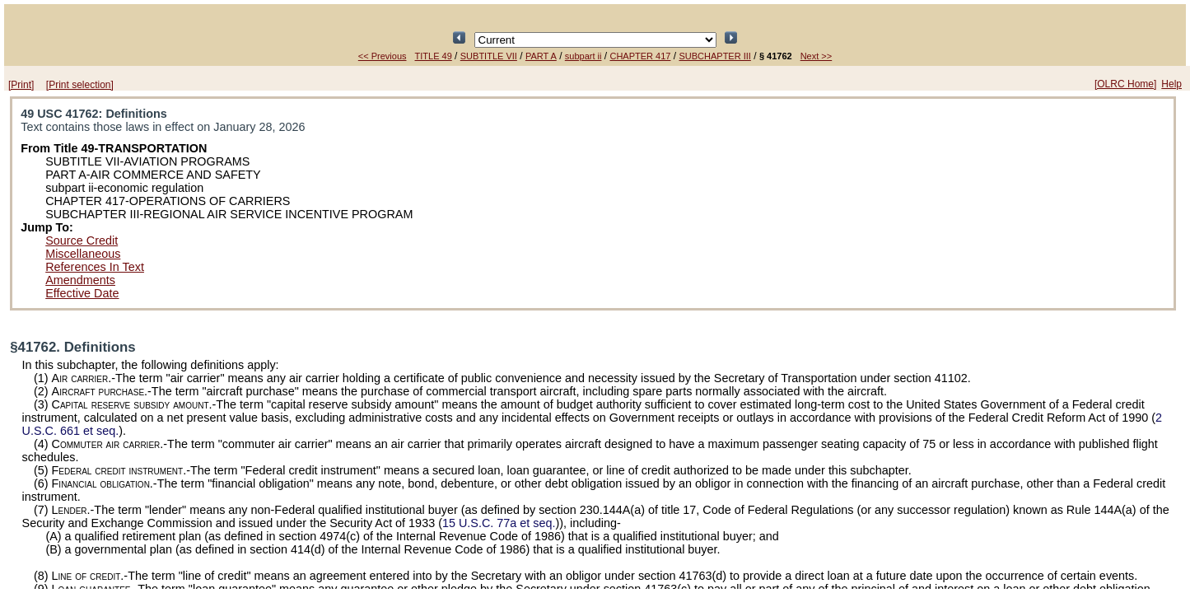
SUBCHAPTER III (714, 56)
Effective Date (82, 293)
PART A (541, 56)
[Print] (21, 85)
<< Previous (382, 56)
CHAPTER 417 (639, 56)
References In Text (94, 266)
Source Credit (81, 240)
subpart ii (583, 56)
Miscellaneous (82, 253)
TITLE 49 (433, 56)
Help (1171, 84)
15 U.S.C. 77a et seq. (499, 523)
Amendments (80, 280)
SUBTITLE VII (488, 56)
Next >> (816, 56)
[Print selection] (80, 85)
